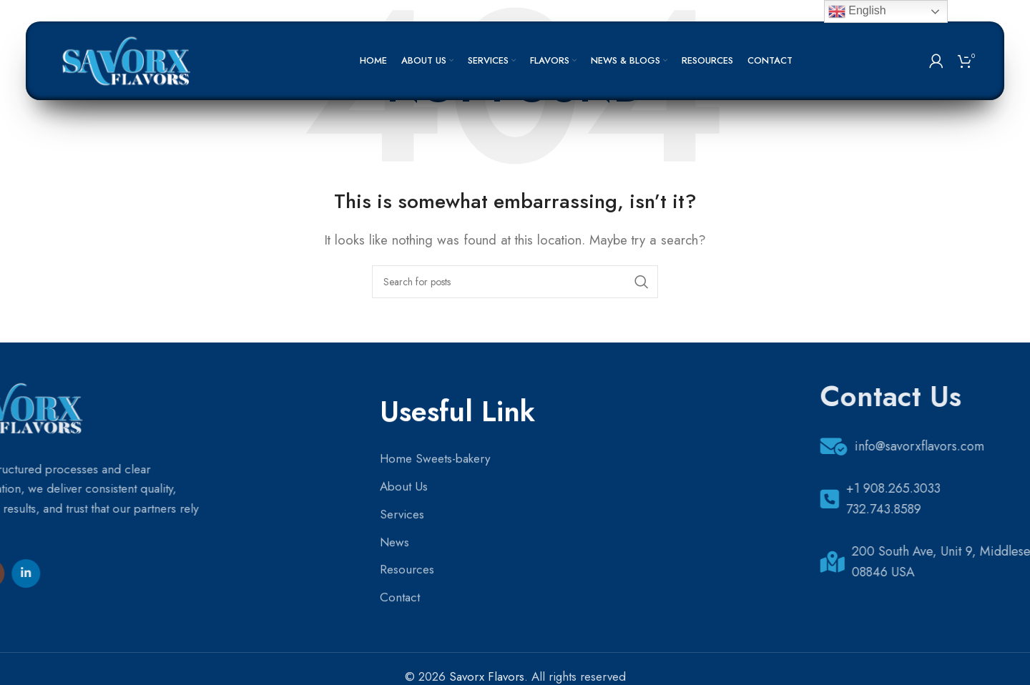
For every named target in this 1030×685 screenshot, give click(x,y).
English (857, 11)
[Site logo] (128, 59)
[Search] (515, 281)
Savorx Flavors (486, 676)
